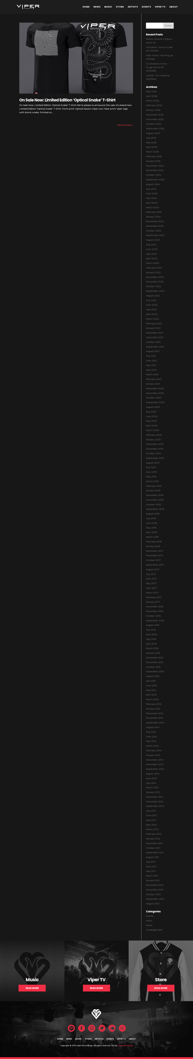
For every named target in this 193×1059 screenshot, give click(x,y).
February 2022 (154, 323)
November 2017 (154, 555)
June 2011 (151, 866)
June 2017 (151, 578)
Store (120, 6)
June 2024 (151, 193)
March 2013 (152, 787)
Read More (32, 988)
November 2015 (154, 662)
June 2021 (151, 360)
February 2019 (153, 486)
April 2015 (151, 694)
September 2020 (155, 402)
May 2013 (151, 783)
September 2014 (155, 722)
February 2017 (153, 597)
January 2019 (153, 490)
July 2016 (151, 629)
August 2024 (153, 184)
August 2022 (153, 295)
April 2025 (151, 147)
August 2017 (152, 569)
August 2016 (152, 625)
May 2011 (151, 871)
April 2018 (151, 532)
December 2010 (154, 885)
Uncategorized (154, 929)
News (97, 6)
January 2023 (153, 272)
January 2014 (153, 755)
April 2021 (151, 370)
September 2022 (155, 291)
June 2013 (151, 778)
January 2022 (153, 328)
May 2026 (151, 91)
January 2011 (153, 880)
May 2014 (151, 741)
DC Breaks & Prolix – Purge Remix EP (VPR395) (157, 67)
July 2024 (151, 189)
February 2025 (154, 156)
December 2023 (155, 221)
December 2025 (155, 114)
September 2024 (155, 179)
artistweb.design (125, 1045)
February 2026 (154, 105)
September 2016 (155, 620)
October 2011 (153, 848)
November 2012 (154, 801)
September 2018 (155, 509)
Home (86, 6)
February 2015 (153, 704)
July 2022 (151, 300)
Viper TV (160, 6)
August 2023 (153, 240)
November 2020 (155, 393)
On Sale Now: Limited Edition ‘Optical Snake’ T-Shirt (67, 100)
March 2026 (152, 100)
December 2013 (154, 759)
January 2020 (153, 439)
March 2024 (152, 207)
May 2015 (151, 690)
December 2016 (154, 606)
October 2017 (153, 560)
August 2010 (153, 903)
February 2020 (154, 435)
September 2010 (155, 899)
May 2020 (151, 421)
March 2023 (152, 263)
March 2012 (152, 829)
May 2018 (151, 527)
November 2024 (155, 170)
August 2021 (152, 351)
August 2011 (152, 857)
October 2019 (153, 453)
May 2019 (151, 476)
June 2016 (151, 634)
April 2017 (151, 588)
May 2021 (151, 365)
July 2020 (151, 411)
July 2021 (151, 356)
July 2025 (151, 138)
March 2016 (152, 648)
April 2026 (151, 96)
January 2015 (153, 708)
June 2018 (151, 523)
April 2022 (151, 314)
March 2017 (152, 592)
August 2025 (153, 133)
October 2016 (153, 616)
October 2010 (153, 894)
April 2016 (151, 643)
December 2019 (154, 444)
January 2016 (153, 653)
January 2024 (153, 216)
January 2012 (153, 838)
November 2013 (154, 764)
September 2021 (155, 346)
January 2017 (153, 602)
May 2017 (151, 583)
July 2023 (151, 244)
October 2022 (153, 286)
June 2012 (151, 815)
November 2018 (154, 500)
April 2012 (151, 824)
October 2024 (153, 175)
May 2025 (151, 142)
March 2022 (152, 319)
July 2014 (151, 732)
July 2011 (150, 862)
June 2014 (151, 736)
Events (146, 6)
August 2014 (152, 727)
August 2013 (152, 773)
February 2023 (154, 267)
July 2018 (151, 518)
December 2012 (154, 797)
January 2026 (153, 110)
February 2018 (153, 541)
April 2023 (151, 258)
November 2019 (154, 448)
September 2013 (155, 769)
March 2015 (152, 699)
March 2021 (152, 374)
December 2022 (155, 277)
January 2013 (153, 792)
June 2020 (152, 416)
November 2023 (155, 226)
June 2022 (151, 305)
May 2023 (151, 254)
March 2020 (152, 430)
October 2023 (153, 230)
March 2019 (152, 481)
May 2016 (151, 639)
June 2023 (151, 249)
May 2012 (151, 820)
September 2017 (155, 564)
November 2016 (154, 611)
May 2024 (151, 198)
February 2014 (153, 750)
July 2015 (151, 681)
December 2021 (154, 332)
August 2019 (152, 462)
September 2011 (155, 852)
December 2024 (155, 165)
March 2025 (152, 151)
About (173, 6)
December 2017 (154, 551)
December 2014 (154, 713)
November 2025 (155, 119)
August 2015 (152, 676)
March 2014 (152, 745)
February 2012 (153, 834)
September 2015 (155, 671)
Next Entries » (125, 125)
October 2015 (153, 667)
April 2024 (151, 202)
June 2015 (151, 685)
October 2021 (153, 342)
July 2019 (151, 467)
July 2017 (151, 574)
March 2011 (152, 875)
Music (108, 6)
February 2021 (153, 379)
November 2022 (155, 281)
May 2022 (151, 309)
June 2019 (151, 472)
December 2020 (155, 388)
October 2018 (153, 504)
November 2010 (154, 889)
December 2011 (154, 843)
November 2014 (154, 718)
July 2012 (151, 810)
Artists (133, 6)
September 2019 (155, 458)
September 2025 (155, 128)
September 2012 (155, 806)
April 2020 (151, 425)
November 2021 (154, 337)
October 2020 (153, 397)
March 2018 (152, 537)
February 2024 (154, 212)
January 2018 (153, 546)
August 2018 (152, 513)
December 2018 (154, 495)
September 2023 (155, 235)
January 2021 (153, 383)
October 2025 (153, 124)
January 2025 (153, 161)
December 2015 (154, 657)
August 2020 (153, 407)
